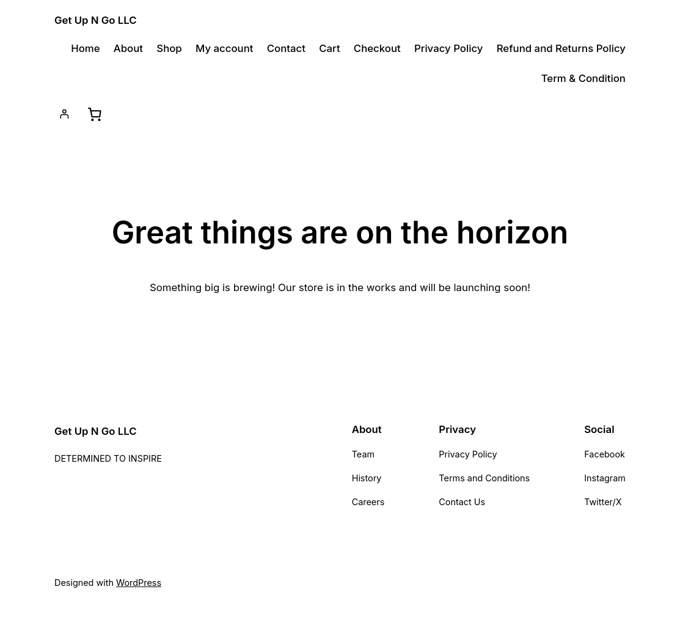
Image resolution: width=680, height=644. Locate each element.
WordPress (138, 582)
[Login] (64, 114)
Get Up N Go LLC (95, 20)
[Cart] (94, 113)
